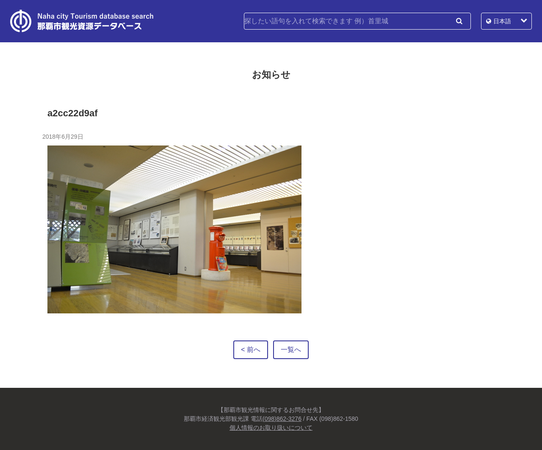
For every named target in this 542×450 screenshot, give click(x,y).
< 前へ (250, 349)
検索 (459, 21)
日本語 (502, 21)
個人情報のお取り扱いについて (271, 427)
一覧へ (291, 349)
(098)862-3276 (282, 418)
